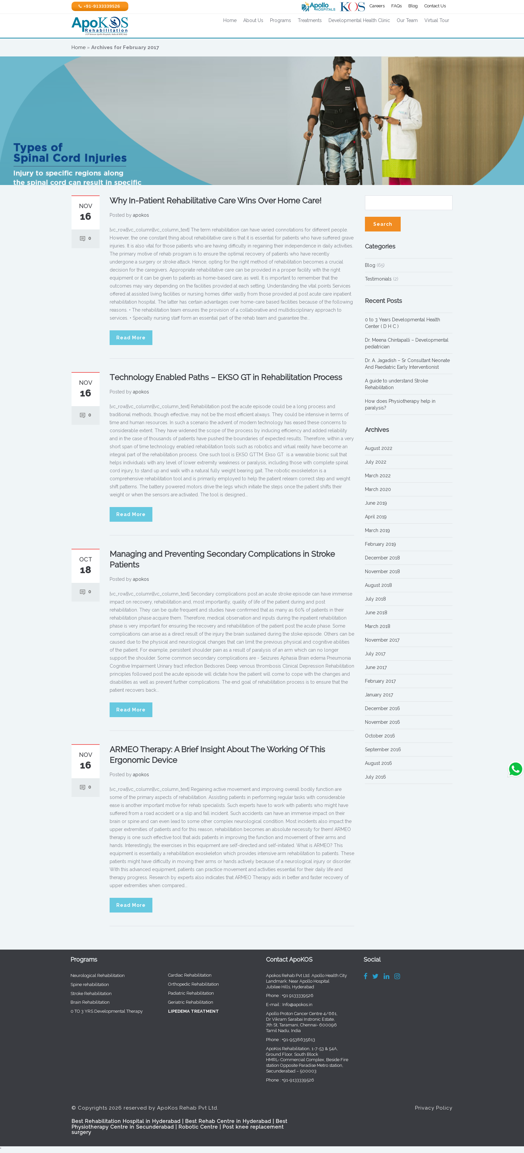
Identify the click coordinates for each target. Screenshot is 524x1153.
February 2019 (380, 544)
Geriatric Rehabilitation (185, 1002)
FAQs (396, 5)
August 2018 (378, 585)
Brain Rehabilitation (85, 1002)
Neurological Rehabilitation (93, 975)
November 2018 (382, 571)
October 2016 (380, 735)
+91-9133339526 (293, 1080)
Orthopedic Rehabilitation (188, 984)
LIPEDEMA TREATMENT (188, 1011)
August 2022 (378, 448)
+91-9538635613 (293, 1039)
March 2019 (377, 530)
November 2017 (382, 640)
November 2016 (382, 722)
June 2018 (376, 612)
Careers (377, 5)
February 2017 (380, 681)
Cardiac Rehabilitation (185, 975)
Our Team (407, 20)
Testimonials (378, 279)
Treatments (310, 20)
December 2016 (382, 708)
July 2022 (375, 462)
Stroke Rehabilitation (86, 993)
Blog (413, 5)
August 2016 (378, 763)
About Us (253, 20)
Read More (131, 337)
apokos (141, 215)
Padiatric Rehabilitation (186, 993)
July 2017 (375, 653)
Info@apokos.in (292, 1004)
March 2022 (378, 475)
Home (230, 20)
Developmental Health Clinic (359, 20)
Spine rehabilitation (85, 984)
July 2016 (375, 777)
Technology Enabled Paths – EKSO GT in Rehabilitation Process (226, 377)
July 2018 (375, 599)
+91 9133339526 (292, 995)
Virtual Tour (436, 20)
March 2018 (377, 626)
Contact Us (435, 5)
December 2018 (382, 557)
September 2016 (383, 749)
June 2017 (376, 667)
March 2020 (378, 489)
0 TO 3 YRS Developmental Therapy (102, 1011)
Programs (280, 20)
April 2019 (376, 516)
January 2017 (379, 694)
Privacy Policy (433, 1103)
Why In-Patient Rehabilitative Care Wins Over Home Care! (215, 200)
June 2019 (376, 503)
